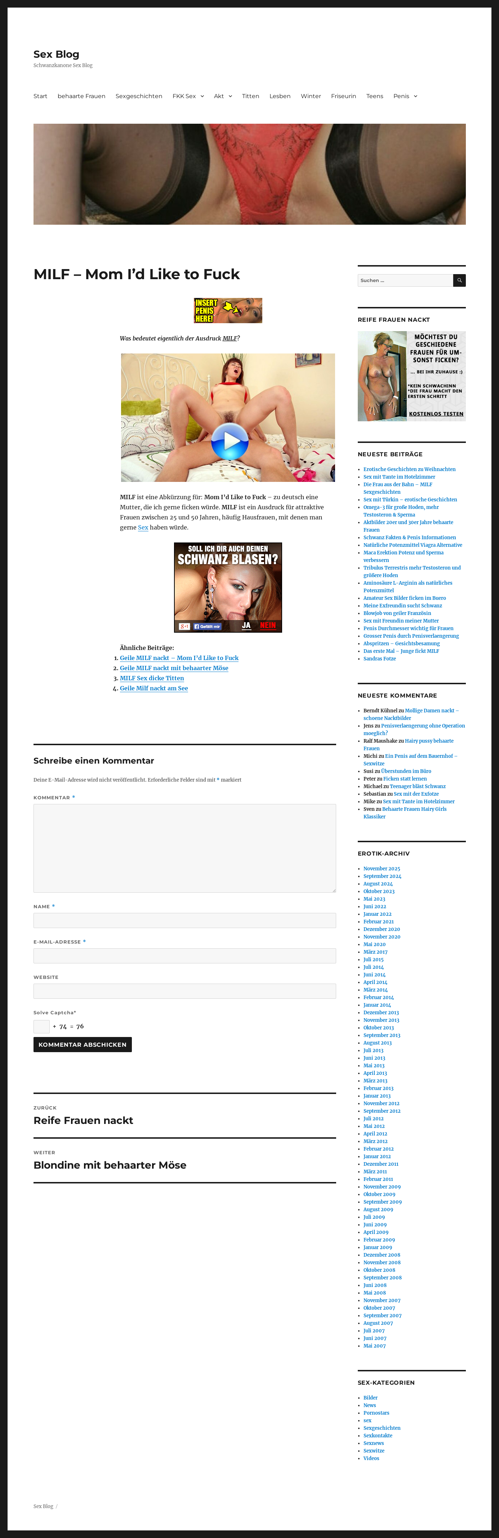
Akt (219, 96)
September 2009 (383, 1202)
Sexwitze (374, 1451)
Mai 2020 (375, 944)
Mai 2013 (374, 1066)
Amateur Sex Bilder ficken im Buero (405, 598)
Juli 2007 (374, 1331)
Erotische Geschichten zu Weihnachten (410, 469)
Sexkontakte (378, 1436)
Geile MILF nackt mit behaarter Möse (174, 668)
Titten (250, 96)
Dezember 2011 (381, 1164)
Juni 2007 (375, 1338)
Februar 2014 (379, 997)
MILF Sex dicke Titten (152, 678)
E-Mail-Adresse (60, 942)
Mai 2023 (374, 899)
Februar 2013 (378, 1088)
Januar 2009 (378, 1247)
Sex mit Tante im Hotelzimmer (399, 477)
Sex (143, 527)
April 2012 (375, 1134)
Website (46, 977)
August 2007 (378, 1323)
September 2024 (383, 876)
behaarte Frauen (82, 96)
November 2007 (382, 1300)
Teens (374, 96)
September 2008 (383, 1278)
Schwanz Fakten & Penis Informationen (410, 538)
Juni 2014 (375, 975)
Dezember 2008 (382, 1255)
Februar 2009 (379, 1240)
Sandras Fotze (380, 659)
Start (41, 96)
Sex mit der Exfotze (416, 794)
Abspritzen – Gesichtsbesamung (402, 644)
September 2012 (382, 1111)
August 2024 (378, 884)
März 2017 (376, 952)
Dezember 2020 (382, 929)
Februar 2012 (379, 1149)
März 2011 (375, 1172)
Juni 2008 (375, 1285)
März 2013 (375, 1081)
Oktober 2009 (380, 1194)
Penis (401, 96)
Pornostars (376, 1413)
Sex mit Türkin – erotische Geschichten (410, 500)
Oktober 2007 (379, 1308)
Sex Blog (57, 54)
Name (44, 907)
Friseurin (343, 96)
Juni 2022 (375, 907)
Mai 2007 (375, 1346)
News (370, 1405)
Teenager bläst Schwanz (418, 786)
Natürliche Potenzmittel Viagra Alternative (413, 545)
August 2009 (378, 1210)
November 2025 (382, 869)
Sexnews (374, 1443)
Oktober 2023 (379, 891)
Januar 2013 (377, 1096)
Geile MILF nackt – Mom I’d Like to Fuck (179, 658)
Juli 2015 (374, 960)
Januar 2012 (377, 1157)
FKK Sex (184, 96)
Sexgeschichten (139, 96)
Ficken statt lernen (405, 779)
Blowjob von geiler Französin (397, 613)
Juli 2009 (374, 1217)
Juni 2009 (375, 1225)
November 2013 (381, 1020)
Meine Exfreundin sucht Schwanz (403, 606)
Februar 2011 (378, 1179)
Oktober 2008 (379, 1270)
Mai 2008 (375, 1293)
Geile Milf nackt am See (154, 688)
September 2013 (382, 1035)
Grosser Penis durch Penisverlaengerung (411, 636)
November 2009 (382, 1187)
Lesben (280, 96)
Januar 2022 (378, 914)
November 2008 (382, 1263)
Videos (371, 1458)
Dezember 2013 (381, 1013)
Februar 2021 (379, 922)
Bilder (371, 1398)
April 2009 (376, 1232)
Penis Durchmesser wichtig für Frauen (409, 628)
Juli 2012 (374, 1119)
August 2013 (378, 1043)
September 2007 (383, 1316)
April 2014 (376, 982)
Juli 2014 (374, 967)
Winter (311, 96)
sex (367, 1421)
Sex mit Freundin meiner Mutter (401, 621)
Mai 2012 (374, 1126)
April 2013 (375, 1073)
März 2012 (376, 1141)
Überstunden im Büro (406, 771)
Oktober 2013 (379, 1028)
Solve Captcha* (55, 1012)
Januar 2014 (377, 1005)
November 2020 (382, 937)
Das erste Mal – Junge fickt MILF (401, 651)
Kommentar (55, 798)
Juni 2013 (374, 1058)
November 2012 (382, 1103)
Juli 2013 (373, 1050)
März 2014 (376, 990)
